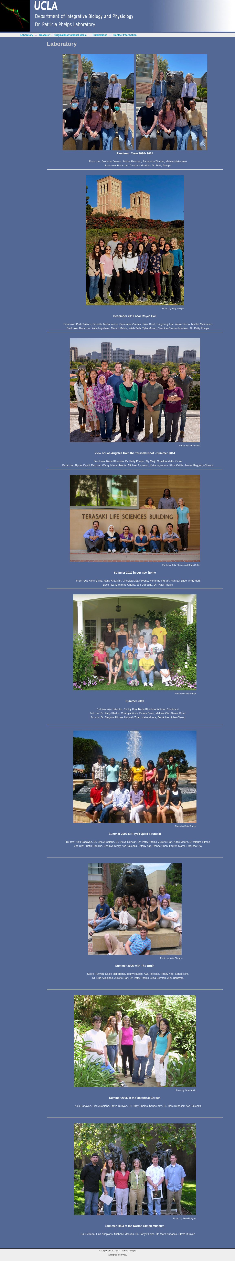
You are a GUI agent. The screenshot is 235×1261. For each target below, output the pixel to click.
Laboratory (26, 35)
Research (44, 35)
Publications (100, 35)
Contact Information (125, 35)
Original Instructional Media (70, 35)
